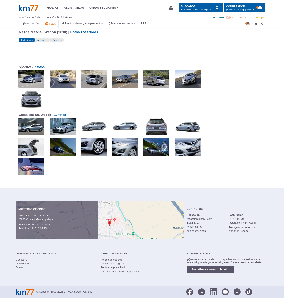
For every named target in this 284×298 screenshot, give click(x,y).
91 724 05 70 (43, 224)
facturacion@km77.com (242, 222)
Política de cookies (111, 259)
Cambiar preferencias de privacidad (121, 271)
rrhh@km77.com (238, 230)
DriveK (19, 267)
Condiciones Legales (112, 263)
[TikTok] (248, 291)
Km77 (28, 8)
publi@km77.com (196, 230)
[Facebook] (189, 291)
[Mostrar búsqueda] (201, 7)
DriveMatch (22, 263)
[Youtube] (225, 291)
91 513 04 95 (39, 228)
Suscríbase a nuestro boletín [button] (210, 269)
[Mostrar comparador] (244, 7)
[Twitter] (201, 291)
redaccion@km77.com (199, 218)
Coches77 (21, 259)
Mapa (50, 219)
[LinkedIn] (213, 291)
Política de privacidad (113, 267)
